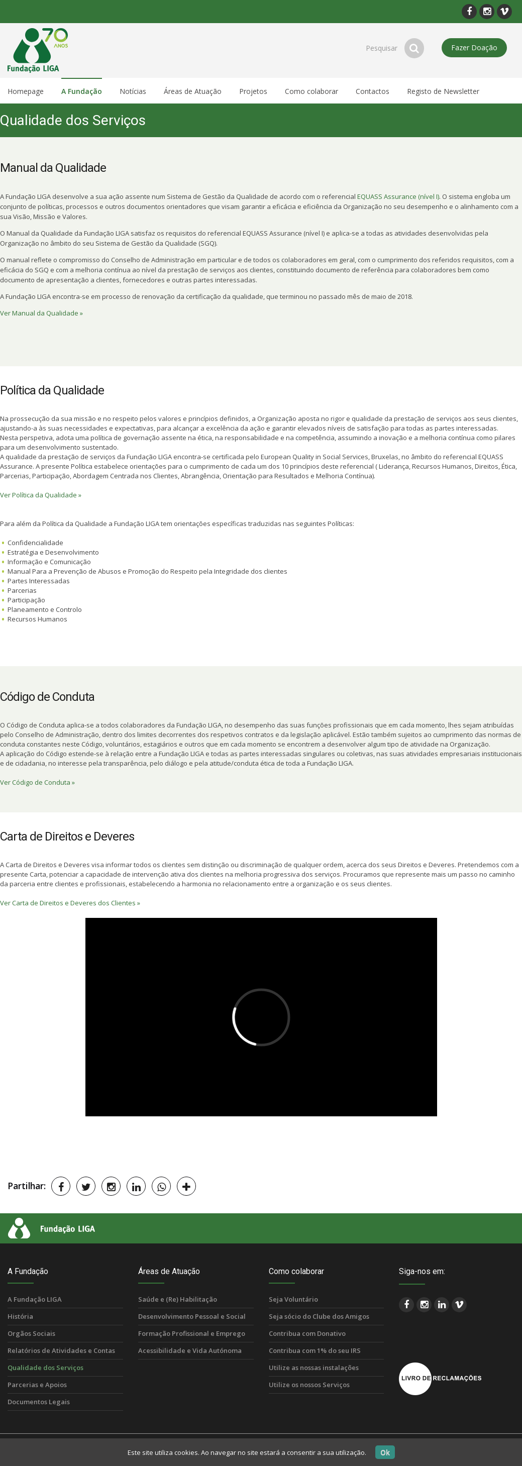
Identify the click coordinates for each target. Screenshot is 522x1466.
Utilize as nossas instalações (314, 1367)
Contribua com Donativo (307, 1333)
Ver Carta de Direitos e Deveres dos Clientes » (70, 902)
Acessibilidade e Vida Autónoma (190, 1350)
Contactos (372, 91)
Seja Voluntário (293, 1299)
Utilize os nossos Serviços (309, 1384)
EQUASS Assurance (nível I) (398, 196)
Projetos (253, 91)
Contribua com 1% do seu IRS (315, 1350)
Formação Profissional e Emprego (191, 1333)
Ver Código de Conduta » (37, 782)
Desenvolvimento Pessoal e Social (192, 1316)
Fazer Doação (474, 47)
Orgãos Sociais (31, 1333)
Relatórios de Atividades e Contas (61, 1350)
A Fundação (81, 91)
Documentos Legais (39, 1401)
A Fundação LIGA (35, 1299)
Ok (385, 1452)
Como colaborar (311, 91)
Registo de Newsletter (443, 91)
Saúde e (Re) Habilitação (177, 1299)
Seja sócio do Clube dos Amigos (319, 1316)
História (20, 1316)
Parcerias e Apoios (37, 1384)
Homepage (26, 91)
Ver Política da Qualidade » (40, 494)
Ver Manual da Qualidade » (41, 313)
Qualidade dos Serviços (45, 1367)
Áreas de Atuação (193, 91)
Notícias (133, 91)
